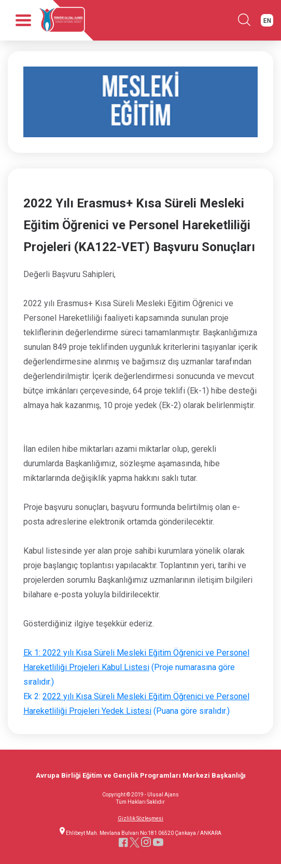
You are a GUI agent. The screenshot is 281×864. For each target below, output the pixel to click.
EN (267, 20)
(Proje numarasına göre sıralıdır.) (136, 667)
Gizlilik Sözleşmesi (140, 818)
